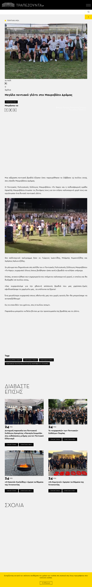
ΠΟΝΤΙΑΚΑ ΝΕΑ (11, 102)
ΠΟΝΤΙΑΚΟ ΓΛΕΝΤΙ (30, 360)
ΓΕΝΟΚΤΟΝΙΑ (11, 444)
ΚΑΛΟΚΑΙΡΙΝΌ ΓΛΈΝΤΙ (13, 360)
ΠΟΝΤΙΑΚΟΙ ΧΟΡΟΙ (46, 360)
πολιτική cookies (46, 578)
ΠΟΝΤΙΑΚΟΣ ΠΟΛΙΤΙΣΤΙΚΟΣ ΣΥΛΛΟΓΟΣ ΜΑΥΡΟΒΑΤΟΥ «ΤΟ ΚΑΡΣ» (27, 363)
